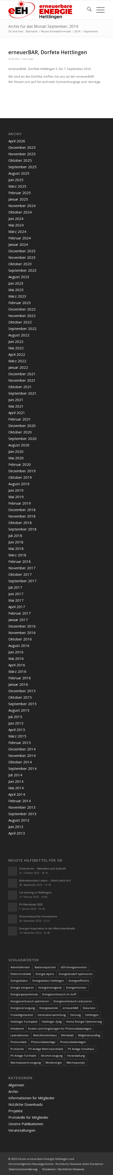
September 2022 (22, 328)
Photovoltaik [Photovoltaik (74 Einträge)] (19, 1042)
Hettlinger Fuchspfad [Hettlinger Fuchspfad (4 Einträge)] (24, 1021)
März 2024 (17, 231)
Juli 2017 (15, 587)
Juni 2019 (15, 490)
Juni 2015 (15, 723)
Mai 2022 (16, 348)
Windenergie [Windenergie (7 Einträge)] (53, 1062)
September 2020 (22, 438)
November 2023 (22, 257)
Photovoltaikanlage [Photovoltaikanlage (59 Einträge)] (43, 1042)
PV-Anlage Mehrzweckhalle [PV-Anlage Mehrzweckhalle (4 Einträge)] (45, 1049)
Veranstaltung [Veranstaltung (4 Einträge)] (76, 1055)
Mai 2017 (16, 600)
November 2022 (22, 315)
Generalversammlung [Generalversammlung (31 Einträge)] (52, 1015)
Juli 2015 (15, 716)
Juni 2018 (15, 542)
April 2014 (16, 794)
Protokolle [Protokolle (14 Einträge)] (17, 1049)
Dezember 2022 (22, 309)
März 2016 (17, 671)
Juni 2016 (15, 652)
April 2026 (16, 140)
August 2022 (18, 335)
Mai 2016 (16, 658)
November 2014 (22, 755)
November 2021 (22, 380)
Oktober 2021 (20, 386)
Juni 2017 (15, 593)
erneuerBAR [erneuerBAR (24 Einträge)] (70, 1008)
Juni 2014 (15, 781)
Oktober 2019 (20, 477)
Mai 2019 (16, 496)
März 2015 (17, 736)
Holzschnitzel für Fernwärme (38, 916)
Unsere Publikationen (25, 1123)
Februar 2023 (19, 302)
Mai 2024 (16, 225)
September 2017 (22, 580)
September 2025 (22, 166)
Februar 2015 (19, 742)
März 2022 (17, 360)
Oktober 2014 (20, 762)
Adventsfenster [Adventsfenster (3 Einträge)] (20, 967)
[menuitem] (86, 9)
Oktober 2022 (20, 322)
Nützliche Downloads (25, 1104)
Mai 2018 (16, 548)
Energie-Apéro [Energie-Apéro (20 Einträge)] (45, 974)
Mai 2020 (16, 457)
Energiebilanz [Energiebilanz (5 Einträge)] (19, 980)
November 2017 (22, 567)
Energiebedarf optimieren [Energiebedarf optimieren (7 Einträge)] (75, 974)
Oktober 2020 (20, 432)
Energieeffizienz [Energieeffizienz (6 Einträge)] (79, 980)
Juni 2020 (15, 451)
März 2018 (17, 555)
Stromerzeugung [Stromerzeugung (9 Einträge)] (52, 1055)
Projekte (15, 1110)
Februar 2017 (19, 613)
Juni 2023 (15, 283)
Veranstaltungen (21, 1130)
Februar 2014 (19, 800)
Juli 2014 (15, 774)
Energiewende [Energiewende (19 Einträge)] (48, 1008)
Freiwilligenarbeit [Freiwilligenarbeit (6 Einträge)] (22, 1015)
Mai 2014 (16, 787)
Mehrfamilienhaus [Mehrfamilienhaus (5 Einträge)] (45, 1035)
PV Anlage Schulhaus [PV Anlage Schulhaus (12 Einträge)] (81, 1049)
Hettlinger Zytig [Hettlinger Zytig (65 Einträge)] (52, 1021)
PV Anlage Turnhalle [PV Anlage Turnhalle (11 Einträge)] (23, 1055)
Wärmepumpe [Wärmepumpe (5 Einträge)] (75, 1062)
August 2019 (18, 483)
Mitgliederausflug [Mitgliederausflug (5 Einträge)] (89, 1035)
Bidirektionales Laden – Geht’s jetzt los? (45, 880)
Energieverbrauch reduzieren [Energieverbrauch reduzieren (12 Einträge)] (73, 1001)
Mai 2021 (16, 406)
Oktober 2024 (20, 212)
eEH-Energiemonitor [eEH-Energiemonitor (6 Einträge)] (74, 967)
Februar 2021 (19, 419)
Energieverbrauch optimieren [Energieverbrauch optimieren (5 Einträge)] (30, 1001)
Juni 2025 (15, 179)
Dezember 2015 (22, 690)
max (30, 59)
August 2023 (18, 276)
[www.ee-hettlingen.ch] (46, 9)
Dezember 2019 (22, 470)
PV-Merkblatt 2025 (31, 904)
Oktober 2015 (20, 697)
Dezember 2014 (22, 749)
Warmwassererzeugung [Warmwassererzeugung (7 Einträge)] (26, 1062)
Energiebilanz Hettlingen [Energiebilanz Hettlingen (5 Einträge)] (48, 980)
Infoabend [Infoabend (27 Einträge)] (17, 1028)
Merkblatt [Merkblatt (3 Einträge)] (67, 1035)
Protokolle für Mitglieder (28, 1117)
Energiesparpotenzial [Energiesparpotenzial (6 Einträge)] (24, 994)
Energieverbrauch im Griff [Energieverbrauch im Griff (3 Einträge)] (59, 994)
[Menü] (98, 9)
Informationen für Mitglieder (31, 1097)
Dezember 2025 (22, 147)
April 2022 (16, 354)
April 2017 (16, 606)
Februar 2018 (19, 561)
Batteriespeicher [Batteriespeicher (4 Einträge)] (45, 967)
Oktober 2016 (20, 639)
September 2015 (22, 703)
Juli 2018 (15, 535)
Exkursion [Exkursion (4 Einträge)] (89, 1008)
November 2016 (22, 632)
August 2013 (18, 820)
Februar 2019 (19, 503)
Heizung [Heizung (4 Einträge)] (75, 1015)
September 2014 (22, 768)
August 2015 (18, 710)
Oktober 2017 (20, 574)
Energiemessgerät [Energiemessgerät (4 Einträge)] (50, 987)
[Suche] (86, 9)
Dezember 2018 (22, 509)
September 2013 (22, 813)
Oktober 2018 (20, 522)
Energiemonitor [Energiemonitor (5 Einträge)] (76, 987)
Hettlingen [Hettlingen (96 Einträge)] (92, 1015)
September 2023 (22, 270)
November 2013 (22, 807)
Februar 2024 (19, 238)
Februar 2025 (19, 192)
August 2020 (18, 445)
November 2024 (22, 205)
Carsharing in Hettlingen (35, 892)
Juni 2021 (15, 399)
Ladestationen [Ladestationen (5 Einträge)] (20, 1035)
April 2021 (16, 412)
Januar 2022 (18, 367)
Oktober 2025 (20, 160)
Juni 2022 (15, 341)
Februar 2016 (19, 677)
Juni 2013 (15, 826)
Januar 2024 (18, 244)
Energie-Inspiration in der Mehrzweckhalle (47, 928)
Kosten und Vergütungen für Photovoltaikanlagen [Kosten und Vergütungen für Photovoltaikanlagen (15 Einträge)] (59, 1028)
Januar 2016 (18, 684)
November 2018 (22, 516)
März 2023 (17, 296)
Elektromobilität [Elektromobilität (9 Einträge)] (21, 974)
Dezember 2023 (22, 250)
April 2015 (16, 729)
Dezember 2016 (22, 626)
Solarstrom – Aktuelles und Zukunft (42, 868)
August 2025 (18, 173)
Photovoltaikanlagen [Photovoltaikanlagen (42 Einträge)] (73, 1042)
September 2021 (22, 393)
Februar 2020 (19, 464)
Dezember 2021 (22, 373)
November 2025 (22, 153)
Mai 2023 (16, 289)
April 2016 (16, 664)
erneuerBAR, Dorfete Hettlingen (47, 52)
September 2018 (22, 529)
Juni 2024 (15, 218)
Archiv (15, 59)
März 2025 (17, 186)
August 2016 (18, 645)
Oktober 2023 (20, 263)
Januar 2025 (18, 199)
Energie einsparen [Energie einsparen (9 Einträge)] (22, 987)
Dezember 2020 (22, 425)
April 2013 (16, 833)
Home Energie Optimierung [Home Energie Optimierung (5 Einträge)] (84, 1021)
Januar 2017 (18, 619)
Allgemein (16, 1085)
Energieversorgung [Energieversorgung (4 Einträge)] (23, 1008)
